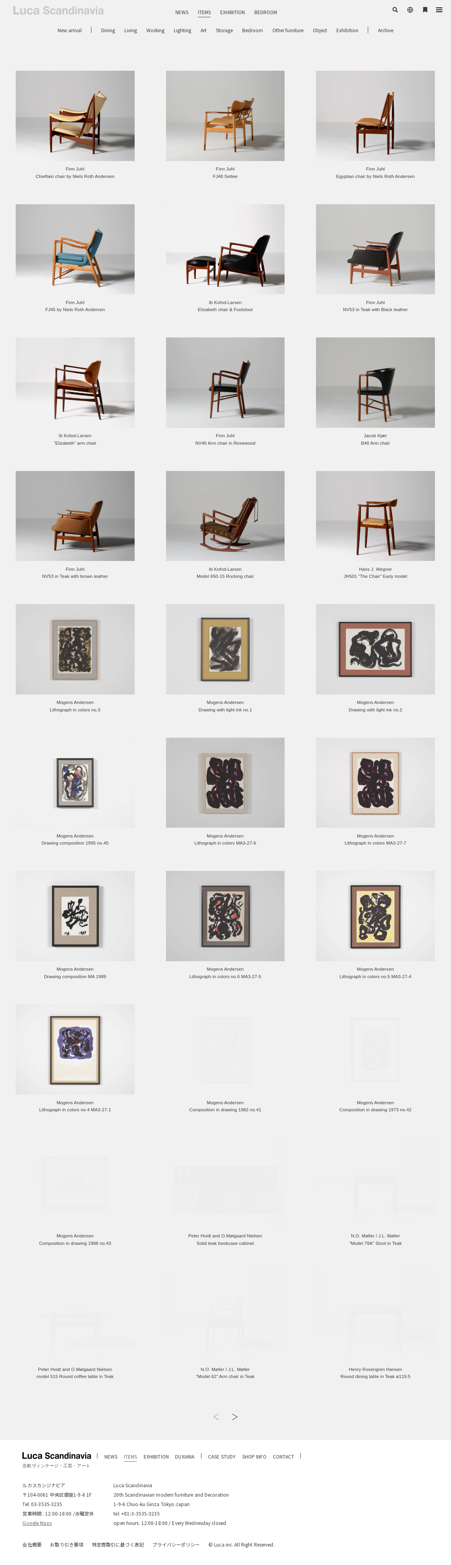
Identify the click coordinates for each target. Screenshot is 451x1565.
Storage (224, 30)
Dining (108, 30)
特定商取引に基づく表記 (118, 1544)
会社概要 (31, 1544)
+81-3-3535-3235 (140, 1513)
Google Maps (36, 1522)
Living (130, 30)
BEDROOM (265, 12)
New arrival (70, 30)
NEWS (181, 12)
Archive (385, 30)
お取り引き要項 (66, 1544)
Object (320, 30)
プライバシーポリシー (176, 1544)
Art (203, 30)
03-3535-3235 (46, 1504)
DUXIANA (184, 1456)
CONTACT (283, 1456)
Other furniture (287, 30)
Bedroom (252, 30)
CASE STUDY (222, 1456)
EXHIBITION (232, 12)
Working (155, 30)
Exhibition (347, 30)
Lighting (182, 30)
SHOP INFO (254, 1456)
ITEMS (204, 12)
